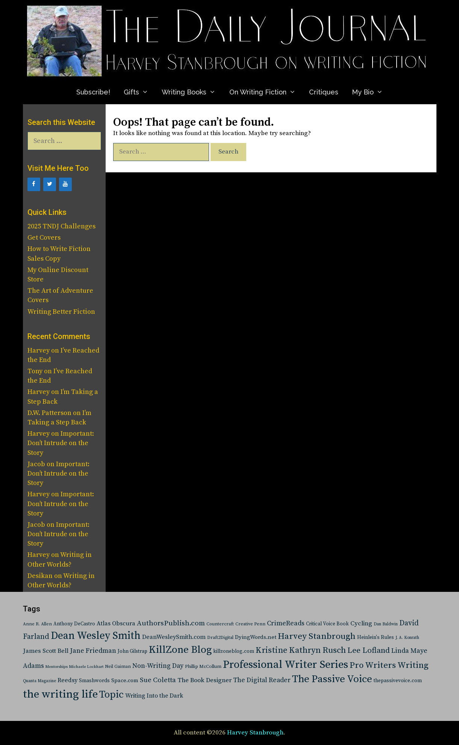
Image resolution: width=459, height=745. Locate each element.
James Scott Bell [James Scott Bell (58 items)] (45, 651)
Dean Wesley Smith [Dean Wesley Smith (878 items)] (96, 635)
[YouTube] (65, 184)
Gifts (139, 92)
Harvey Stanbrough (255, 732)
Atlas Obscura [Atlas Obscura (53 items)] (116, 623)
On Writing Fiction (265, 92)
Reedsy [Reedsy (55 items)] (67, 680)
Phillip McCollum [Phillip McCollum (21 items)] (203, 666)
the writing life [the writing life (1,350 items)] (60, 694)
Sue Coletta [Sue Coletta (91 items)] (158, 680)
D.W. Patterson (49, 413)
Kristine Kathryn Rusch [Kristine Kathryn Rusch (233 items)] (301, 650)
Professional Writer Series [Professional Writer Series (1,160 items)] (285, 665)
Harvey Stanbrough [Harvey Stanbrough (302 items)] (317, 636)
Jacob (36, 464)
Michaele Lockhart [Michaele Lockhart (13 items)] (86, 666)
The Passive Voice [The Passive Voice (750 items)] (332, 679)
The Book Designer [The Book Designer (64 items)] (204, 680)
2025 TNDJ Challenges (61, 226)
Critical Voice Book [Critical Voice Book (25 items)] (327, 624)
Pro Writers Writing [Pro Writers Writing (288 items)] (389, 665)
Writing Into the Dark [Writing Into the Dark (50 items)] (154, 695)
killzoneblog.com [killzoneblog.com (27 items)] (233, 651)
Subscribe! (93, 92)
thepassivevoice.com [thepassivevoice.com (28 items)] (398, 681)
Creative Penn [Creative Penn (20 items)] (250, 624)
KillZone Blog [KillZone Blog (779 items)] (180, 649)
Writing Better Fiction (61, 311)
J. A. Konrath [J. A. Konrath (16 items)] (407, 637)
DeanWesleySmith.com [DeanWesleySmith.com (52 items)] (174, 637)
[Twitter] (49, 184)
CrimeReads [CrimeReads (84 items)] (285, 623)
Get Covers (44, 237)
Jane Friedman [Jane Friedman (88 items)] (93, 650)
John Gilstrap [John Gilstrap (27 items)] (132, 651)
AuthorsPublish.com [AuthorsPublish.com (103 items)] (171, 623)
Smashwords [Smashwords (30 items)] (94, 680)
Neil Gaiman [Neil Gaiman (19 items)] (118, 666)
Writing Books (192, 92)
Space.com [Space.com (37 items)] (124, 680)
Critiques (323, 92)
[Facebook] (33, 184)
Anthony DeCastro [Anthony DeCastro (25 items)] (74, 624)
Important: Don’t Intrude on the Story (60, 443)
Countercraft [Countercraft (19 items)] (220, 624)
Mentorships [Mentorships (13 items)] (56, 666)
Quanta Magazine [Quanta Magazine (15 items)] (39, 681)
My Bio (370, 92)
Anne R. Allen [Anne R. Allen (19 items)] (37, 624)
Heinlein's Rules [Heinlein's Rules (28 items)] (375, 637)
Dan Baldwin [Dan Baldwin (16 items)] (386, 624)
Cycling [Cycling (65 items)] (361, 623)
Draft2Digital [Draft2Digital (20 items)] (220, 637)
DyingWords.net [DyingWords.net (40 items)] (255, 637)
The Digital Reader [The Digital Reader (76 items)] (262, 680)
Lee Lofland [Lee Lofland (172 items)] (368, 650)
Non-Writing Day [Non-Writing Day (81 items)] (157, 666)
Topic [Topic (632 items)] (111, 695)
